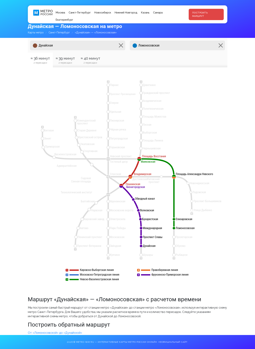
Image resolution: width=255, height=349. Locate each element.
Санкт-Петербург (80, 12)
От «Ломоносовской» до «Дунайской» (55, 332)
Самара (158, 12)
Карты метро (36, 32)
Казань (145, 12)
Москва (60, 12)
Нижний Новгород (126, 12)
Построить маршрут (200, 14)
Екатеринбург (64, 19)
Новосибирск (102, 12)
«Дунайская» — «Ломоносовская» (96, 32)
